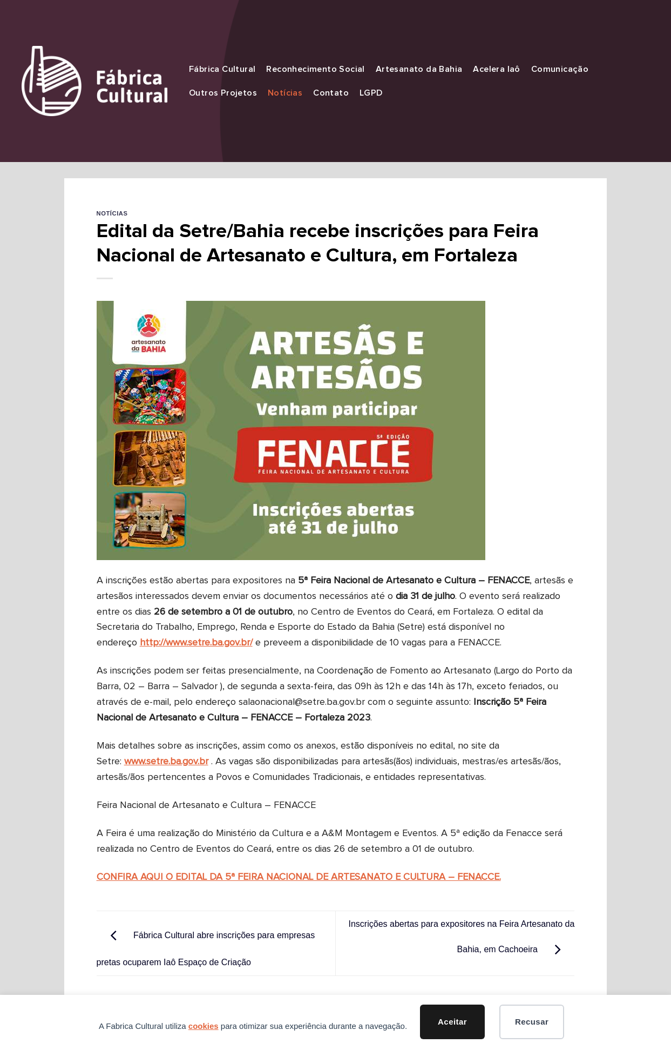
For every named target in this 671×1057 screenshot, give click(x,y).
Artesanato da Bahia (419, 69)
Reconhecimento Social (315, 69)
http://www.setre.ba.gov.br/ (196, 643)
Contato (331, 93)
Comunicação (559, 69)
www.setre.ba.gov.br (166, 761)
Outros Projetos (223, 93)
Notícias (285, 93)
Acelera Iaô (496, 69)
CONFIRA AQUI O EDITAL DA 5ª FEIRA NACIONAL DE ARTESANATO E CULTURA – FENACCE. (299, 877)
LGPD (371, 93)
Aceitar (452, 1021)
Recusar (531, 1021)
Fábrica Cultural (222, 69)
